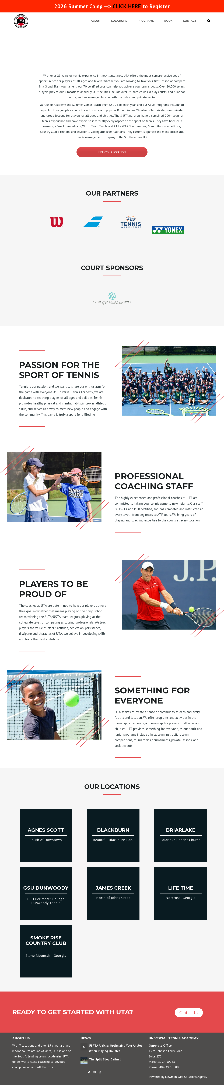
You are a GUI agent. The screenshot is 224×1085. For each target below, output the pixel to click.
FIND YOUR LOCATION (112, 152)
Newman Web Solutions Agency (186, 1077)
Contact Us (188, 1012)
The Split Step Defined (105, 1059)
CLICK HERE (127, 6)
